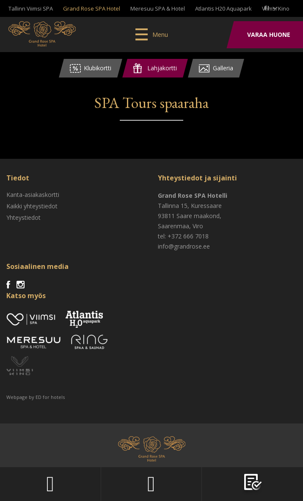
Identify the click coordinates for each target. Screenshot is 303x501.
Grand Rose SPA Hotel (91, 8)
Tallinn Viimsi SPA (30, 8)
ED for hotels (50, 397)
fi (266, 8)
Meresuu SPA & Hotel (157, 8)
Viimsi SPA (42, 34)
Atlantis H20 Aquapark (223, 8)
